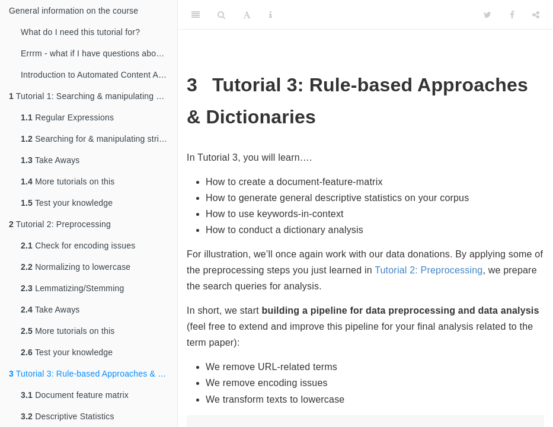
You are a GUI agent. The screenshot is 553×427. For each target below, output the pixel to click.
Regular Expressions (67, 117)
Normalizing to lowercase (75, 267)
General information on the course (73, 10)
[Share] (535, 15)
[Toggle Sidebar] (196, 15)
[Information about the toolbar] (270, 15)
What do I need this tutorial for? (80, 32)
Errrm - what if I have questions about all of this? (99, 53)
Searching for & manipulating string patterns (99, 139)
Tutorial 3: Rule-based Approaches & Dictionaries (93, 373)
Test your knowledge (67, 203)
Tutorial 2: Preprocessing (60, 224)
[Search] (221, 15)
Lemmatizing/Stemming (72, 288)
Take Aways (50, 160)
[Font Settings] (247, 15)
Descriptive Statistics (67, 416)
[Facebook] (512, 15)
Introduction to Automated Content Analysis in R (99, 74)
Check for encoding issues (78, 245)
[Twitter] (487, 15)
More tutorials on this (68, 181)
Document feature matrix (75, 395)
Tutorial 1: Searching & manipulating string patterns (93, 96)
